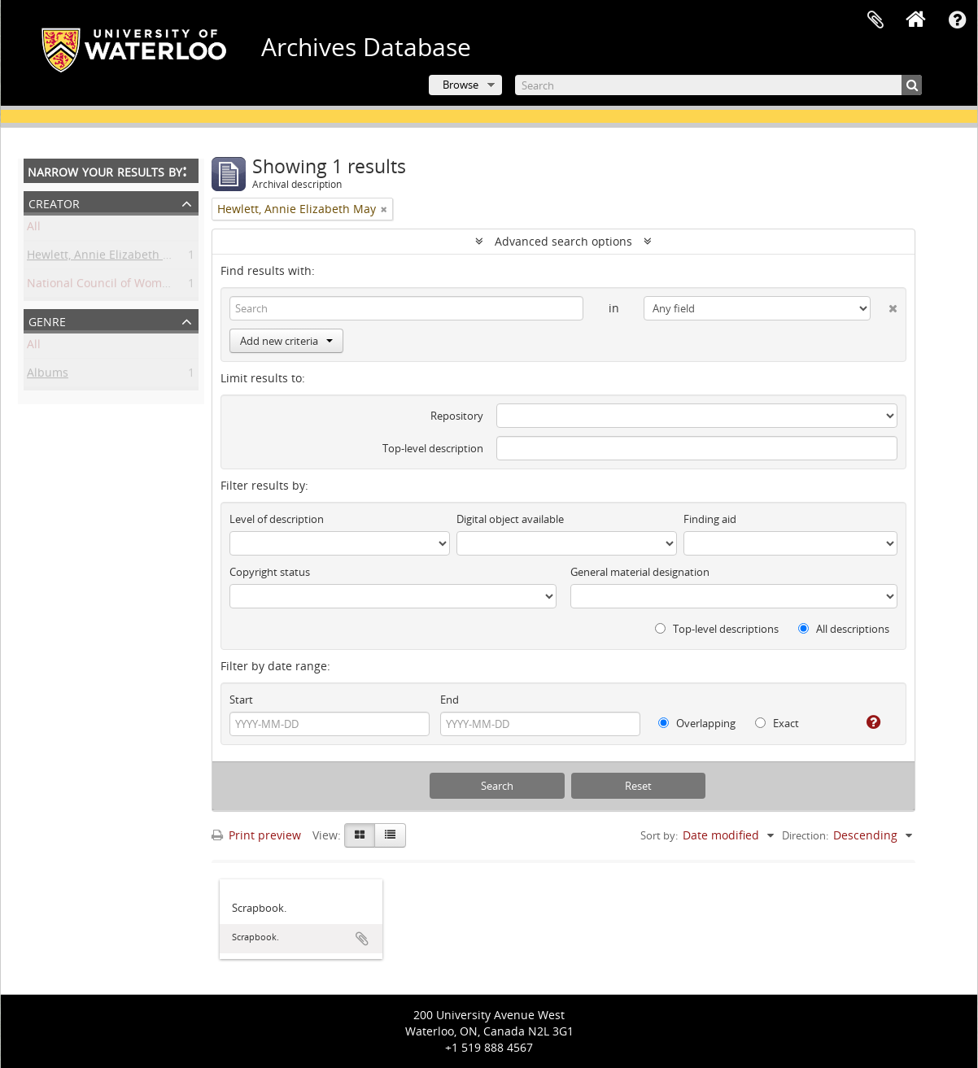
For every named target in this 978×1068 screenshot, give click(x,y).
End (449, 699)
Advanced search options (563, 241)
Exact (777, 723)
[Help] (867, 722)
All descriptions (843, 628)
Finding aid (709, 519)
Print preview (256, 835)
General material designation (639, 572)
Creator (54, 202)
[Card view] (359, 835)
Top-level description (432, 448)
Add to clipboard (362, 939)
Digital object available (510, 519)
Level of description (276, 519)
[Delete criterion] (884, 305)
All (34, 229)
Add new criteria (286, 340)
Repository (456, 415)
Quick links (957, 20)
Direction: (805, 835)
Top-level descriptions (717, 628)
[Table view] (390, 835)
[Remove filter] (384, 209)
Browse (460, 84)
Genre (47, 320)
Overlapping (697, 723)
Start (241, 699)
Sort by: (659, 835)
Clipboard (875, 20)
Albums (47, 375)
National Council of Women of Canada (130, 286)
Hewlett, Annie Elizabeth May (106, 257)
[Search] (718, 85)
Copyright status (269, 572)
